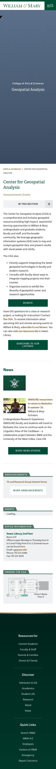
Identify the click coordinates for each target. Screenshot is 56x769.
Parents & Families (28, 655)
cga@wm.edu (20, 549)
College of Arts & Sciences (28, 83)
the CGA (8, 319)
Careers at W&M (28, 749)
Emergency (28, 755)
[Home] (22, 5)
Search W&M (28, 732)
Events (26, 194)
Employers (28, 744)
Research (28, 699)
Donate (28, 303)
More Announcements (28, 490)
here (22, 546)
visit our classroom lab (25, 331)
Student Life (28, 694)
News (28, 710)
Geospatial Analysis (28, 89)
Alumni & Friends (28, 660)
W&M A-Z (28, 738)
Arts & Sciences (12, 169)
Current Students (28, 644)
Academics (28, 688)
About (28, 705)
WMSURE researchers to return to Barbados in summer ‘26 (40, 403)
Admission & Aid (28, 682)
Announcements (12, 194)
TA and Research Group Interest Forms (27, 481)
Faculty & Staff (28, 649)
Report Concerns (28, 760)
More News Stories (28, 450)
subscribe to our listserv (34, 327)
